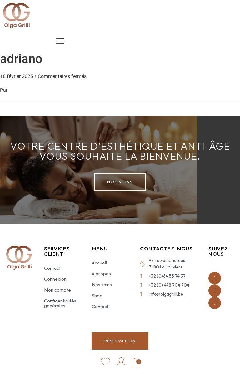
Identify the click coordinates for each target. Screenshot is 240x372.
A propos (101, 274)
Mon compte (57, 290)
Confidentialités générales (60, 303)
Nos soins (102, 284)
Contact (52, 268)
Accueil (99, 263)
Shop (97, 295)
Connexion (55, 279)
